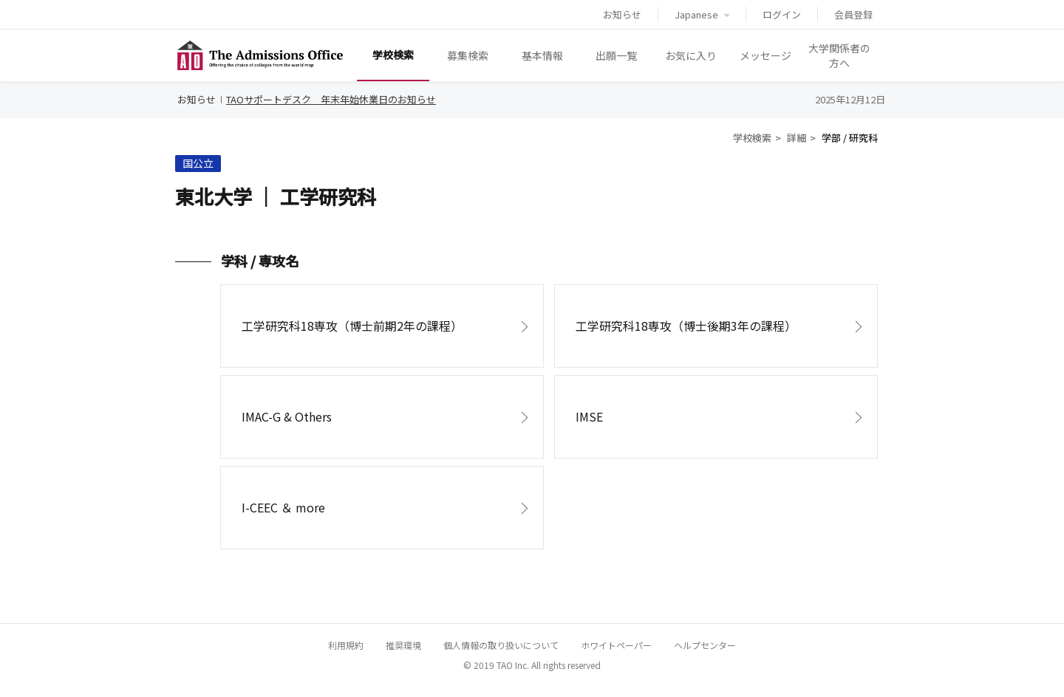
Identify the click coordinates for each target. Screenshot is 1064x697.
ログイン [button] (782, 14)
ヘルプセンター (705, 645)
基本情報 (542, 55)
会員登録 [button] (853, 14)
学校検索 (393, 54)
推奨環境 (403, 645)
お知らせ (622, 14)
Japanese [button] (702, 14)
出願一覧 (616, 55)
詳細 (796, 138)
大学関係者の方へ (839, 55)
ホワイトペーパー (616, 645)
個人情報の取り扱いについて (501, 645)
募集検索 (467, 55)
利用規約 (346, 645)
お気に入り (691, 55)
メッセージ (765, 55)
